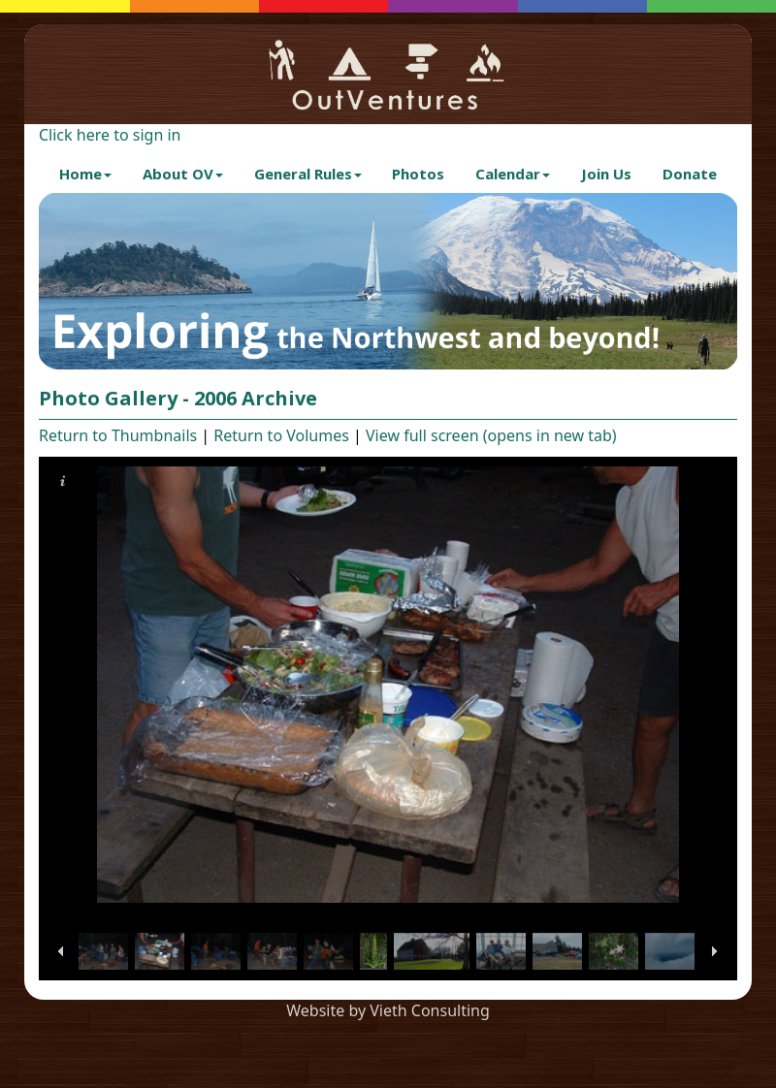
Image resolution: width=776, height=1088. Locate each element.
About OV (183, 173)
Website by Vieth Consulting (388, 1010)
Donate (690, 173)
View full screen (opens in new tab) (491, 435)
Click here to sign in (109, 134)
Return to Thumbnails (118, 435)
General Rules (308, 173)
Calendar (512, 173)
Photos (418, 173)
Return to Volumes (281, 435)
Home (85, 173)
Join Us (606, 173)
